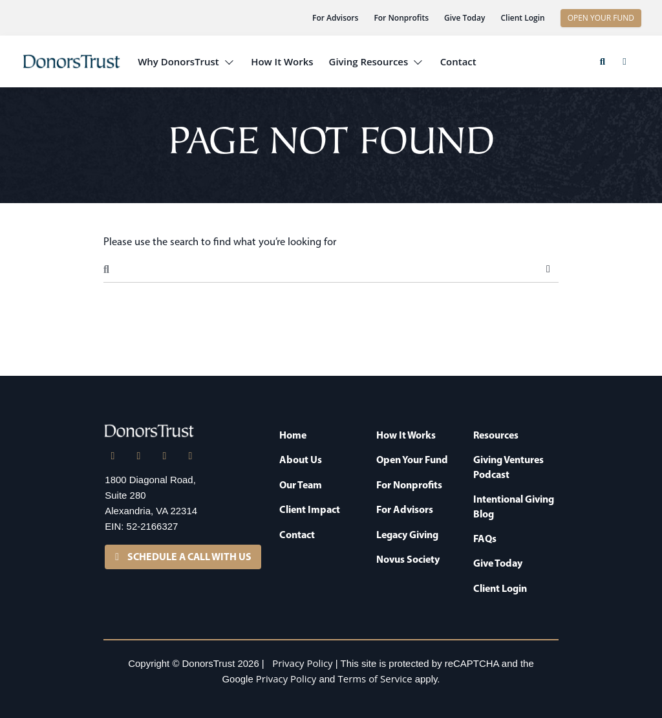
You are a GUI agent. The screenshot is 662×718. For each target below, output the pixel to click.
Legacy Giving (407, 534)
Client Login (522, 17)
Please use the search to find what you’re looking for (219, 241)
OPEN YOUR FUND (601, 17)
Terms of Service (375, 678)
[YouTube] (190, 456)
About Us (300, 459)
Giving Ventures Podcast (508, 466)
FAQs (484, 538)
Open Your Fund (412, 459)
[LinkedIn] (112, 456)
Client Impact (309, 509)
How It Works (282, 61)
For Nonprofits (401, 17)
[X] (138, 456)
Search (548, 269)
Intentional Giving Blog (513, 505)
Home (292, 434)
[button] (602, 61)
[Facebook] (164, 456)
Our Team (300, 484)
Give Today (464, 17)
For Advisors (335, 17)
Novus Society (408, 558)
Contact (458, 61)
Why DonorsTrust (178, 61)
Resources (495, 434)
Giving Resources (369, 61)
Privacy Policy (302, 663)
